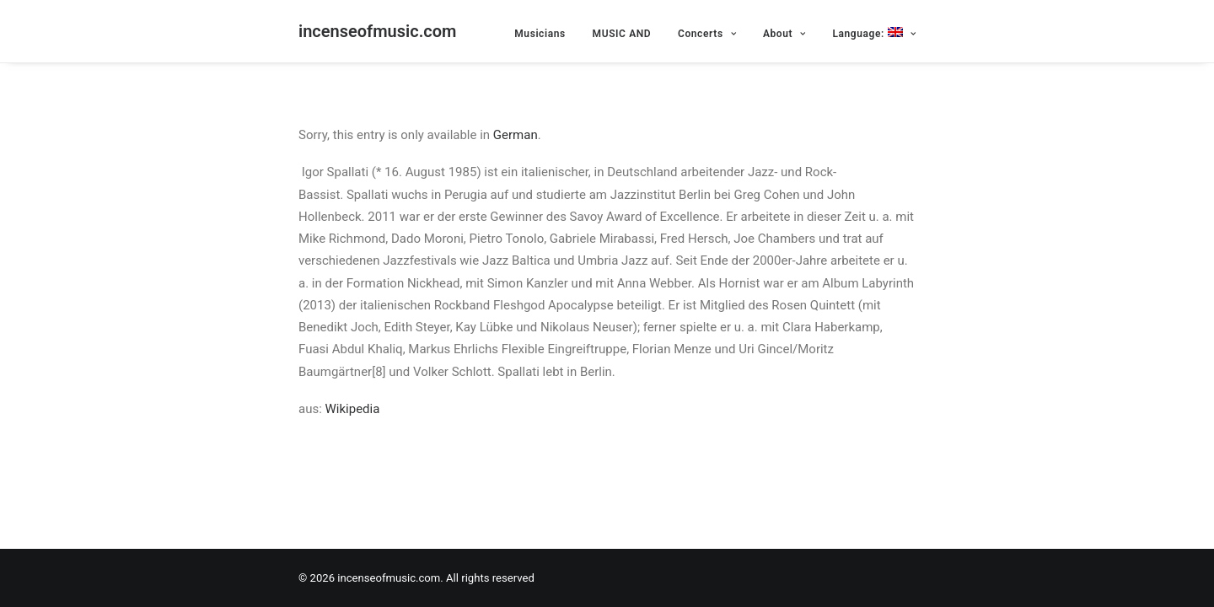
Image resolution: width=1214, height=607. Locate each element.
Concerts (707, 34)
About (784, 34)
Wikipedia (352, 408)
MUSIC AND (622, 34)
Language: (874, 33)
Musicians (540, 34)
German (515, 134)
